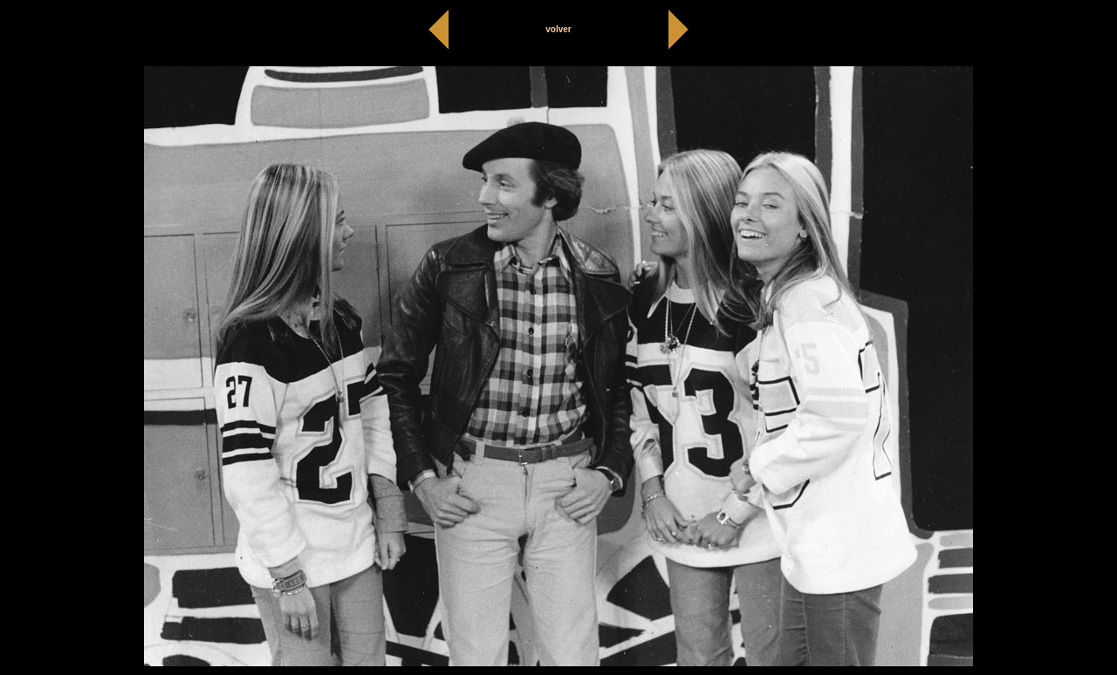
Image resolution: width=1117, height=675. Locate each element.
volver (558, 29)
